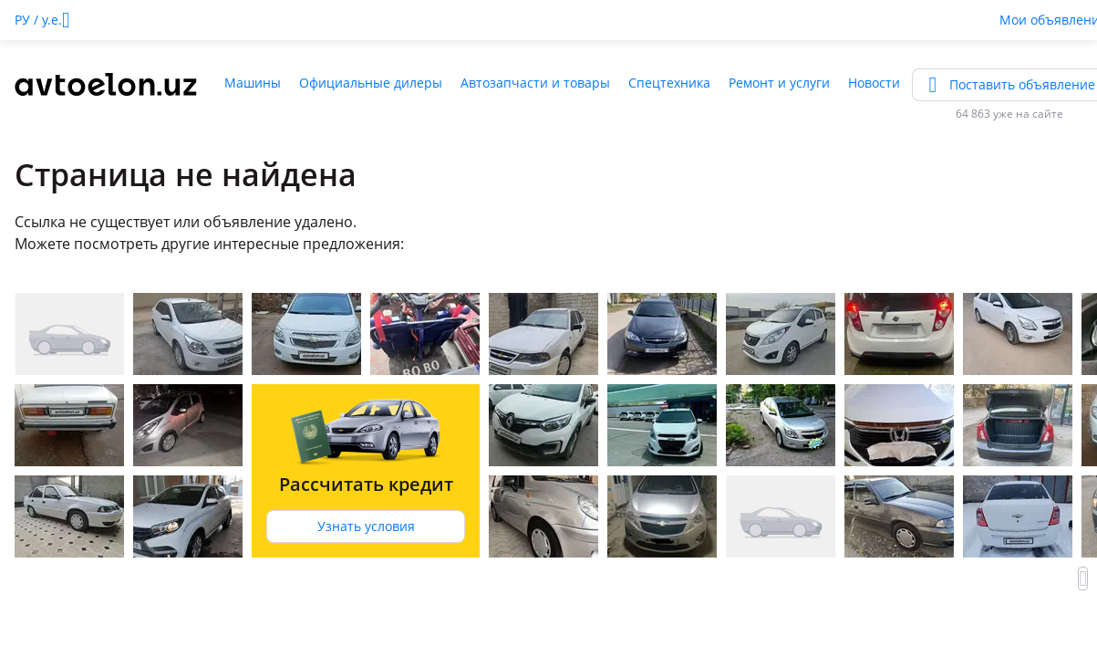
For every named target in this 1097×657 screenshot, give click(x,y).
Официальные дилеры (370, 82)
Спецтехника (669, 82)
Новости (874, 82)
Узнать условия (366, 526)
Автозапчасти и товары (535, 82)
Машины (252, 82)
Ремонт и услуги (779, 82)
